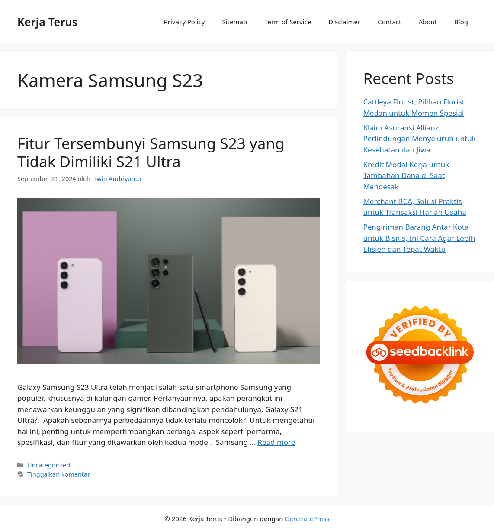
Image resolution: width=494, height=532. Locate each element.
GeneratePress (307, 518)
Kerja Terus (47, 21)
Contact (389, 21)
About (428, 21)
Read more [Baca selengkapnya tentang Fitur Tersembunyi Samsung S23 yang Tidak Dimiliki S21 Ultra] (276, 442)
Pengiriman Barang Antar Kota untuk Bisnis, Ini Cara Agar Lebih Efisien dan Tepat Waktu (419, 238)
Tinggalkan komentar (58, 474)
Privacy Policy (184, 21)
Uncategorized (48, 465)
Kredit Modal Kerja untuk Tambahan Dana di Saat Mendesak (406, 175)
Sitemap (234, 21)
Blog (461, 21)
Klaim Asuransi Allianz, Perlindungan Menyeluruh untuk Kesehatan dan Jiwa (419, 139)
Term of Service (287, 21)
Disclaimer (344, 21)
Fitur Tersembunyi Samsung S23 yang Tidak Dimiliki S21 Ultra (150, 152)
